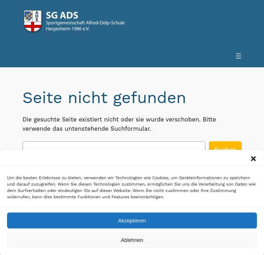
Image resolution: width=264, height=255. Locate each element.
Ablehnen (132, 243)
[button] (253, 161)
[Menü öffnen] (238, 56)
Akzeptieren (132, 224)
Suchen (225, 149)
